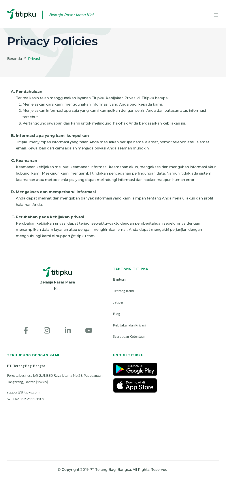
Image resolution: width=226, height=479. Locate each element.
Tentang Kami (123, 291)
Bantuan (119, 279)
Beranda (14, 59)
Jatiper (118, 302)
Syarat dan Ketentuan (129, 336)
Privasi (34, 59)
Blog (116, 313)
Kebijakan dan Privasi (129, 325)
